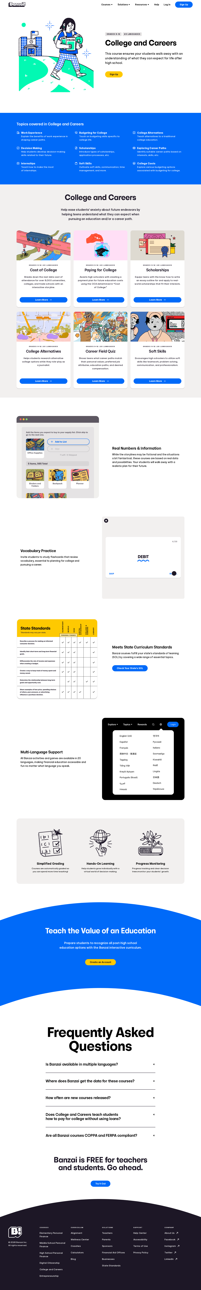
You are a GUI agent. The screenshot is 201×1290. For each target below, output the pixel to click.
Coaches (76, 1246)
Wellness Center (80, 1239)
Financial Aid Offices (113, 1252)
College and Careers (51, 1269)
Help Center (140, 1233)
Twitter (170, 1252)
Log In (167, 4)
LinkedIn (171, 1259)
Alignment (76, 1233)
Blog (73, 1259)
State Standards (111, 1265)
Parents (106, 1239)
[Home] (17, 4)
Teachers (107, 1233)
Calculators (77, 1252)
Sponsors (107, 1246)
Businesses (108, 1259)
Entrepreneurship (49, 1276)
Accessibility (140, 1239)
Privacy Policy (140, 1252)
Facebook (171, 1239)
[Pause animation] (106, 521)
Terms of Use (140, 1246)
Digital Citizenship (50, 1263)
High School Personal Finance (51, 1255)
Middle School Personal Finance (52, 1245)
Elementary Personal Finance (51, 1235)
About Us (171, 1233)
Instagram (172, 1246)
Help (156, 4)
